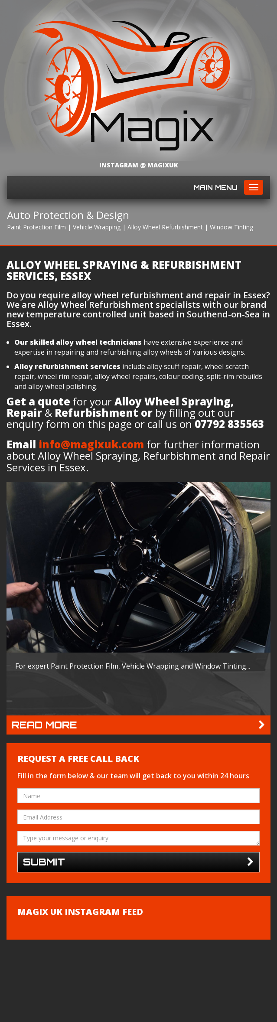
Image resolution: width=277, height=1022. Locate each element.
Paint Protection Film (36, 227)
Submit (138, 862)
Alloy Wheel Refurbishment (165, 227)
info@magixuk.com (91, 444)
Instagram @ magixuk (138, 165)
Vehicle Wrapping (97, 227)
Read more (138, 725)
